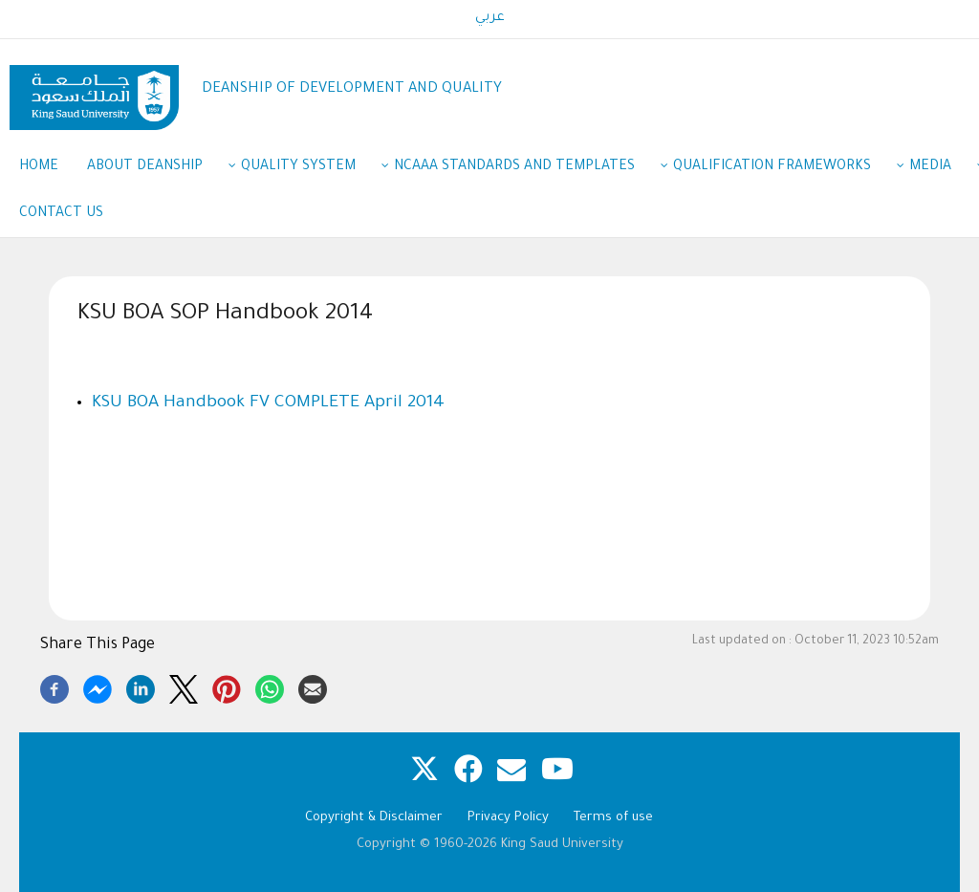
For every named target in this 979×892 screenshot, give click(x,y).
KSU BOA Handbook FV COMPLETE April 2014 (268, 403)
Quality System (308, 168)
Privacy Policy (508, 818)
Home (38, 167)
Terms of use (613, 818)
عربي (490, 18)
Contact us (61, 214)
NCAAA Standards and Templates (524, 168)
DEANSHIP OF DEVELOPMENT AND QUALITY (352, 89)
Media (939, 168)
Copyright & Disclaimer (374, 818)
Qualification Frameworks (781, 168)
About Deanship (154, 168)
